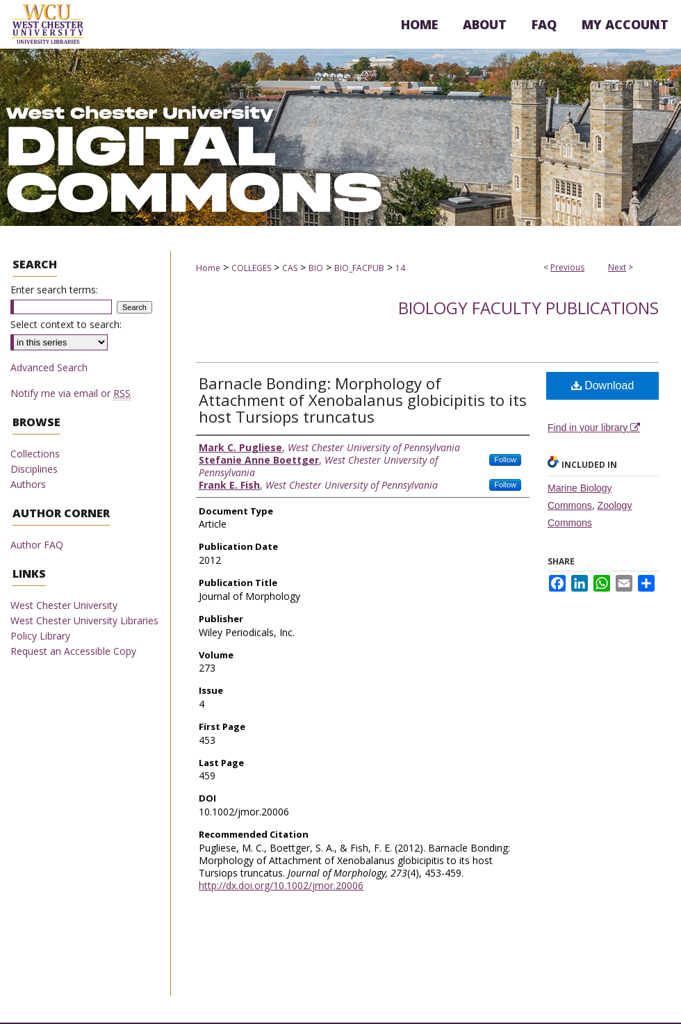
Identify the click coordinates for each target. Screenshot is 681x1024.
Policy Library (40, 635)
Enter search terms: (54, 289)
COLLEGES (251, 268)
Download (602, 385)
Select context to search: (66, 324)
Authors (28, 484)
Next (617, 267)
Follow (505, 459)
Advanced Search (49, 367)
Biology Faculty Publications (528, 307)
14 (400, 268)
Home (208, 268)
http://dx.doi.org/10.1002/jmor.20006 (281, 885)
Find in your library (594, 427)
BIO (316, 268)
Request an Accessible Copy (73, 651)
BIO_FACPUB (359, 268)
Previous (567, 267)
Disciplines (34, 469)
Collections (35, 453)
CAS (289, 268)
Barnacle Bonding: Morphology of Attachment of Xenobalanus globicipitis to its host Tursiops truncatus (363, 400)
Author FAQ (36, 544)
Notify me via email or (70, 393)
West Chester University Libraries (84, 620)
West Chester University (63, 605)
